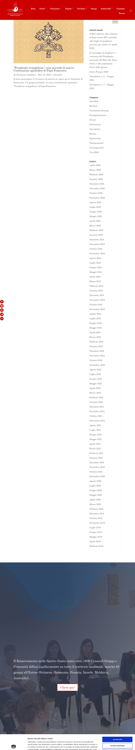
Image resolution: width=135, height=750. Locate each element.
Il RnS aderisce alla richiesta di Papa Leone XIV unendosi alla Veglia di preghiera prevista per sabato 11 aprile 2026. (103, 41)
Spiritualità (95, 138)
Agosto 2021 (95, 425)
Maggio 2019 (95, 537)
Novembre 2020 (97, 467)
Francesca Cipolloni (25, 74)
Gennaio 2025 (96, 235)
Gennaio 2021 (96, 458)
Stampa (94, 9)
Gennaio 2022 (96, 402)
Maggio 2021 (95, 439)
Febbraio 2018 (96, 546)
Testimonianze (96, 143)
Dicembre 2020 (96, 462)
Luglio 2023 (95, 318)
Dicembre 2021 (96, 406)
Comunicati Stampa (99, 110)
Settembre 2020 (97, 476)
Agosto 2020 (95, 481)
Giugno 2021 (95, 434)
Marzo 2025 (95, 225)
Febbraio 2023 (96, 341)
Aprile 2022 (95, 388)
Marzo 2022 (95, 393)
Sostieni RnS (106, 9)
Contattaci (120, 9)
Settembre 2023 (97, 309)
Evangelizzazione (97, 115)
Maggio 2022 (95, 383)
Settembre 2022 (97, 365)
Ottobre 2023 (95, 304)
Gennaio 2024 (96, 290)
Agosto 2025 (95, 202)
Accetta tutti (117, 724)
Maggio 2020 (95, 495)
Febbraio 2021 (96, 453)
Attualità (57, 74)
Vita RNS (94, 152)
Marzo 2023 (95, 337)
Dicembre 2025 (96, 184)
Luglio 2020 (95, 485)
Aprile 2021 (95, 444)
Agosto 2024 (95, 258)
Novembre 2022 (97, 355)
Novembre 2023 (97, 300)
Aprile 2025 (95, 221)
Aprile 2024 (95, 276)
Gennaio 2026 (96, 179)
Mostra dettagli (111, 746)
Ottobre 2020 (95, 471)
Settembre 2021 (97, 420)
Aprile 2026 (95, 165)
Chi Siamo (81, 9)
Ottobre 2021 (95, 416)
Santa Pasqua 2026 (98, 72)
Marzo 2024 (95, 281)
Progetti (68, 9)
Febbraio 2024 (96, 286)
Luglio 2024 (95, 262)
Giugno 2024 (95, 267)
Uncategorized (96, 147)
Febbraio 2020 (96, 509)
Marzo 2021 (95, 448)
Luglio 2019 (95, 527)
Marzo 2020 (95, 504)
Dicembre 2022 (96, 351)
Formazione (55, 9)
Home (33, 9)
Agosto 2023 (95, 314)
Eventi (42, 9)
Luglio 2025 (95, 207)
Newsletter (94, 129)
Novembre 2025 (97, 188)
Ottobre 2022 (95, 360)
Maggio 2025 (95, 216)
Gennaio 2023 (96, 346)
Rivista (92, 133)
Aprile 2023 (95, 332)
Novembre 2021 (97, 411)
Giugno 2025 (95, 211)
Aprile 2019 (95, 541)
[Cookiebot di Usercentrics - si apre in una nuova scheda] (13, 745)
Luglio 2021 (95, 430)
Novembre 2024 (97, 244)
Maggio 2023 (95, 327)
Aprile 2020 (95, 499)
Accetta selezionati (117, 730)
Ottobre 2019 (95, 518)
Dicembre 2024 (96, 239)
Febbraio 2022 (96, 397)
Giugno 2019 (95, 532)
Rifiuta (117, 736)
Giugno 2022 (95, 379)
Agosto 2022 (95, 369)
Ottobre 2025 (95, 193)
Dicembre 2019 (96, 513)
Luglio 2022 (95, 374)
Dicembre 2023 (96, 295)
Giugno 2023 (95, 323)
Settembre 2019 (97, 523)
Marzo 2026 (95, 170)
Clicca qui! (67, 687)
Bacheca (93, 106)
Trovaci (122, 13)
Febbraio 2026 (96, 174)
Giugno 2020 (95, 490)
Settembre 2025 (97, 197)
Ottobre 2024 (95, 249)
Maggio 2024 (95, 272)
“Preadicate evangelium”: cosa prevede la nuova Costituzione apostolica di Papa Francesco (44, 69)
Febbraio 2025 (96, 230)
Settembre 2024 (97, 253)
